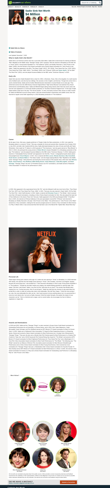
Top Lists (74, 6)
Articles (41, 6)
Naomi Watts (24, 157)
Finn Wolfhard (27, 161)
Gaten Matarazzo (50, 161)
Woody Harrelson (59, 156)
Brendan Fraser (53, 193)
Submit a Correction (68, 482)
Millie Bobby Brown (38, 161)
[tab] (43, 48)
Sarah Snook (13, 157)
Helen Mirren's (42, 150)
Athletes (11, 6)
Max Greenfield (70, 156)
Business (18, 6)
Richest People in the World (84, 6)
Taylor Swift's (63, 70)
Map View (94, 6)
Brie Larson (49, 156)
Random (100, 6)
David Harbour (17, 161)
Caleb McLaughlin (61, 161)
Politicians (33, 6)
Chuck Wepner (24, 156)
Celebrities (25, 6)
